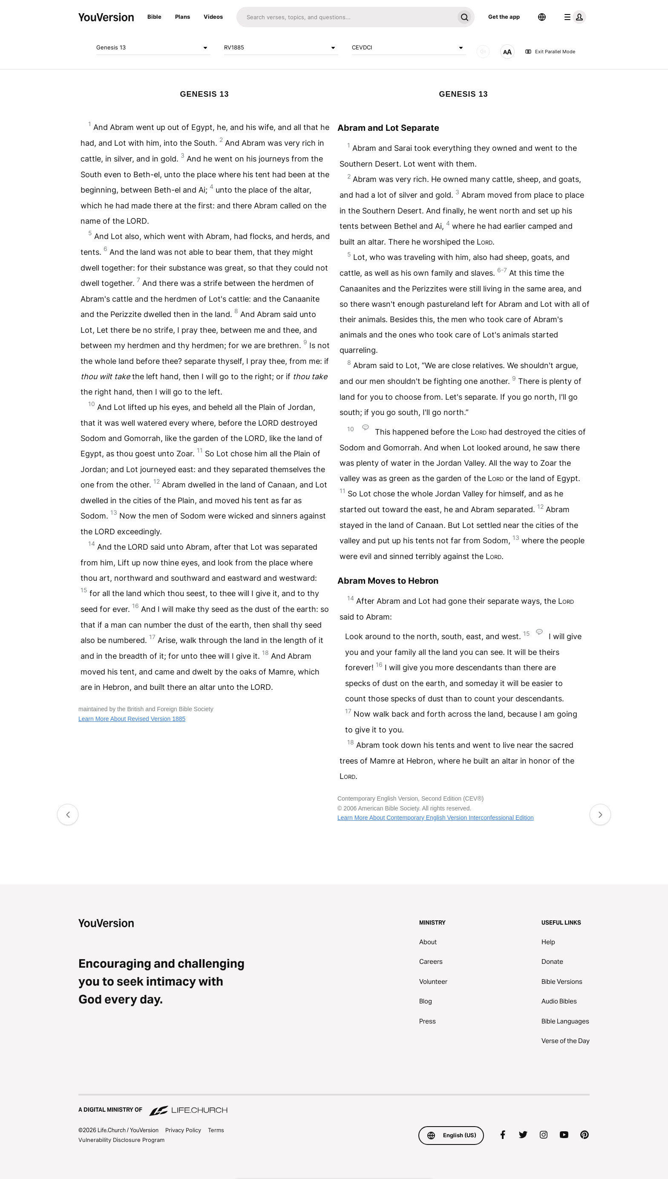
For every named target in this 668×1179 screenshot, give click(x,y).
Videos (213, 16)
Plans (182, 16)
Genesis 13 (153, 48)
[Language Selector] (541, 17)
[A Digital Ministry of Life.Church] (334, 1105)
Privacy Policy (183, 1130)
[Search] (345, 17)
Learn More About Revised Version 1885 (131, 718)
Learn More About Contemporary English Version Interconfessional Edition (435, 817)
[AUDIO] (483, 51)
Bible (154, 16)
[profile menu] (573, 17)
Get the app (504, 16)
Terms (216, 1130)
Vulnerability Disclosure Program (121, 1139)
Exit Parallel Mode (550, 51)
